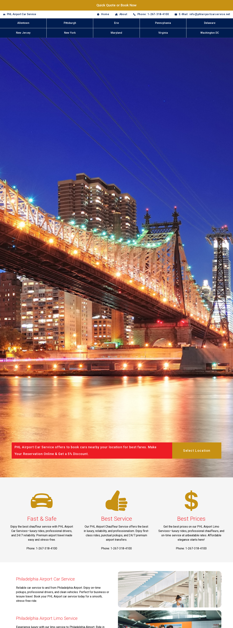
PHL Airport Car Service (21, 14)
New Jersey (23, 32)
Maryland (116, 32)
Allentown (23, 23)
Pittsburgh (70, 23)
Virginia (163, 32)
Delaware (209, 23)
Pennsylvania (163, 23)
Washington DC (209, 32)
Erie (116, 23)
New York (70, 32)
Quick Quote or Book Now (116, 5)
